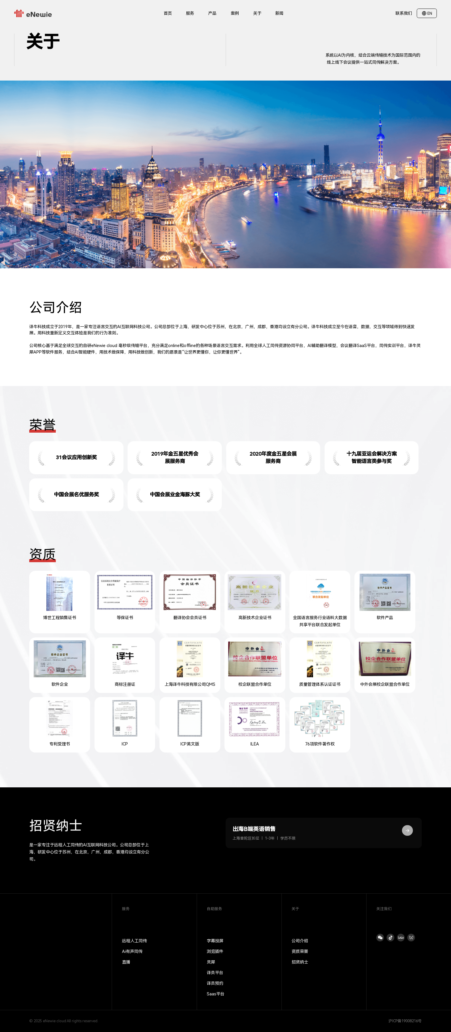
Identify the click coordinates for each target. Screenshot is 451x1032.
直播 (126, 962)
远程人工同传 (134, 940)
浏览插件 (215, 951)
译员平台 (215, 972)
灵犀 (211, 962)
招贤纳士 (300, 962)
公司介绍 (300, 940)
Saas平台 (215, 994)
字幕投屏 (215, 940)
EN (429, 13)
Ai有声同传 (132, 951)
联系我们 (403, 13)
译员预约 (215, 983)
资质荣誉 (300, 951)
